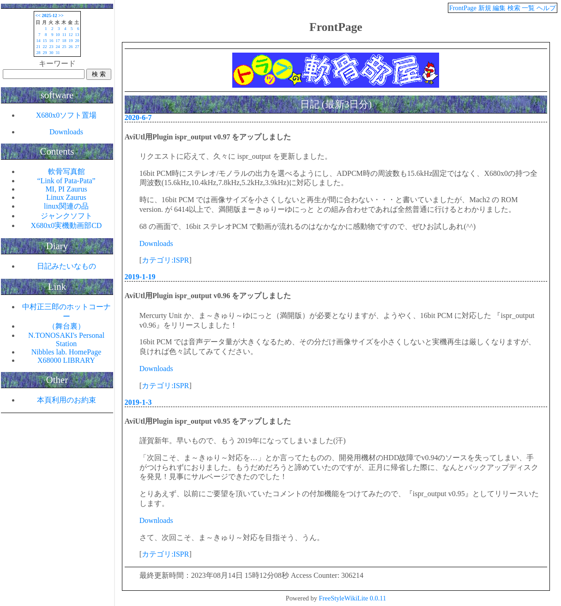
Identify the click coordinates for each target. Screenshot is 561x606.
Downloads (156, 243)
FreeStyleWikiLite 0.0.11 (352, 598)
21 (38, 46)
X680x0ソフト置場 (66, 115)
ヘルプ (546, 8)
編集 (499, 8)
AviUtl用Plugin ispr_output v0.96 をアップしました (208, 296)
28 (38, 52)
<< (38, 15)
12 (71, 34)
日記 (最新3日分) (336, 104)
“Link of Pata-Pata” (66, 181)
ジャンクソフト (66, 216)
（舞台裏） (66, 326)
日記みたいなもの (66, 266)
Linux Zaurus (66, 197)
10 (58, 34)
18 (64, 40)
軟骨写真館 (66, 171)
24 (58, 46)
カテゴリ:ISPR (165, 260)
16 (51, 40)
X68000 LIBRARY (66, 360)
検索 (513, 8)
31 (58, 52)
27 (77, 46)
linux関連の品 (66, 206)
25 (64, 46)
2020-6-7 (138, 117)
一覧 (528, 8)
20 (77, 40)
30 (51, 52)
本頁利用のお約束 (66, 400)
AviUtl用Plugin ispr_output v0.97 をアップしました (208, 137)
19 (71, 40)
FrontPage (463, 8)
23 (51, 46)
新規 (484, 8)
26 (71, 46)
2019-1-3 (138, 402)
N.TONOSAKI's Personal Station (66, 339)
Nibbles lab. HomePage (66, 352)
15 (45, 40)
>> (60, 15)
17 (58, 40)
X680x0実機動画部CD (66, 225)
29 (45, 52)
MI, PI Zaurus (66, 189)
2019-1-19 (140, 277)
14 (38, 40)
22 (45, 46)
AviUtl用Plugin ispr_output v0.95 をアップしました (208, 421)
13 (77, 34)
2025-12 (49, 15)
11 (64, 34)
